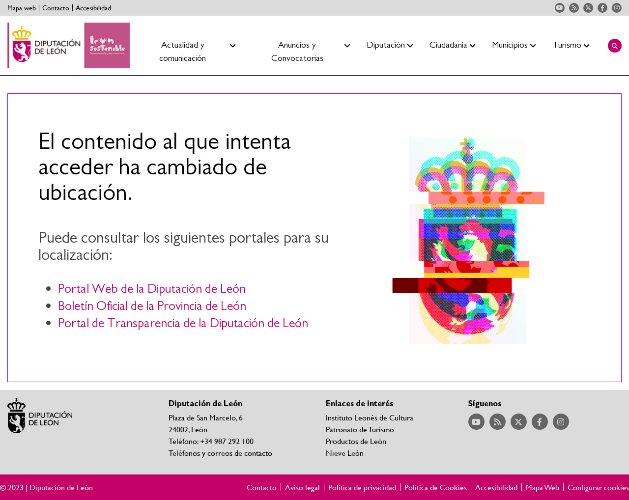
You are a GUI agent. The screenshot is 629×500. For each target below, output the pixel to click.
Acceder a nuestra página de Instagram (617, 8)
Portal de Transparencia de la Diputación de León (183, 323)
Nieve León (345, 452)
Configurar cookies (598, 487)
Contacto (55, 7)
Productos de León (356, 440)
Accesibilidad (93, 7)
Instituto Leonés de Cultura (369, 417)
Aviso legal (302, 487)
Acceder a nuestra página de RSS (574, 8)
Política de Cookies (435, 487)
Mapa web (21, 7)
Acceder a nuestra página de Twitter (588, 8)
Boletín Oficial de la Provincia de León (152, 306)
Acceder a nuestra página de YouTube (560, 8)
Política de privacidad (362, 487)
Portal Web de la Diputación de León (152, 289)
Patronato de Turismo (360, 429)
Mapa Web (542, 487)
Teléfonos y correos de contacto (220, 452)
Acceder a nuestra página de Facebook (602, 8)
